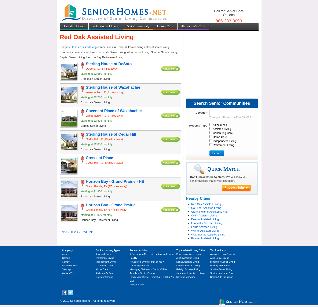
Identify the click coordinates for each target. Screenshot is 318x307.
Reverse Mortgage (186, 277)
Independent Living (105, 26)
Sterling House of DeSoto (109, 64)
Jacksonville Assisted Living (190, 273)
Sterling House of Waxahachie (113, 87)
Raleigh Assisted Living (188, 269)
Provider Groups (104, 277)
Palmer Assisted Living (205, 238)
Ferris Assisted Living (204, 227)
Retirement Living (105, 258)
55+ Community (138, 26)
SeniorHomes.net (80, 300)
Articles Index (137, 284)
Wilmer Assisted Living (205, 230)
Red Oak (87, 232)
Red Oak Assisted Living (206, 204)
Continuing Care (104, 265)
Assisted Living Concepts (223, 254)
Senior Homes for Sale (222, 273)
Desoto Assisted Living (205, 219)
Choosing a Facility (140, 265)
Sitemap (66, 269)
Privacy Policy (69, 265)
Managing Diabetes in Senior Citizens (149, 269)
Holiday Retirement (220, 265)
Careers (66, 258)
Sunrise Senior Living (221, 269)
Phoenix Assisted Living (188, 254)
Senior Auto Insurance (221, 277)
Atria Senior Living (219, 258)
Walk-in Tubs (69, 273)
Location (201, 112)
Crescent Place (99, 158)
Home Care (165, 26)
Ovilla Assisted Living (204, 215)
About (65, 254)
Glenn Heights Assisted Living (209, 211)
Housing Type (198, 125)
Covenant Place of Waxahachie (114, 111)
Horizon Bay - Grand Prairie (111, 205)
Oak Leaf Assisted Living (206, 207)
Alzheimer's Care (193, 26)
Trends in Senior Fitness (142, 273)
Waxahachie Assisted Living (208, 234)
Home (63, 232)
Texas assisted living (84, 47)
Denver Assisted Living (188, 265)
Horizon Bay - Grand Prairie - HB (115, 181)
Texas (74, 232)
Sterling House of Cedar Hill (111, 134)
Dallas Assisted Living (187, 261)
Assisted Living (74, 26)
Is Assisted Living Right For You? (147, 261)
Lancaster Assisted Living (206, 223)
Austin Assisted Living (187, 258)
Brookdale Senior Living (222, 261)
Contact (66, 261)
